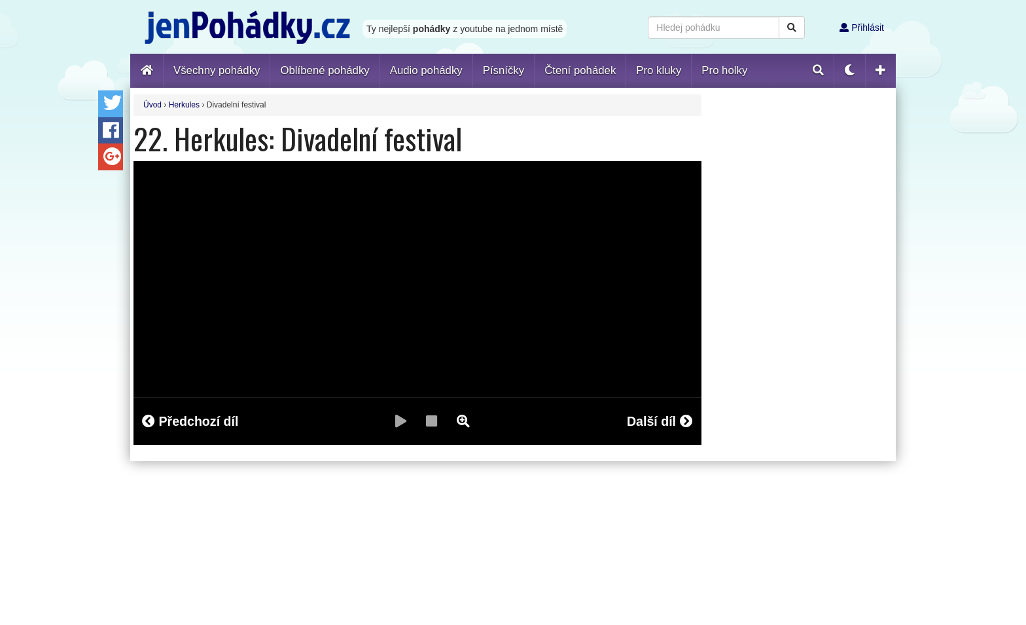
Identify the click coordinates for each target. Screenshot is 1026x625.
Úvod (152, 104)
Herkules (184, 104)
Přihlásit (862, 27)
